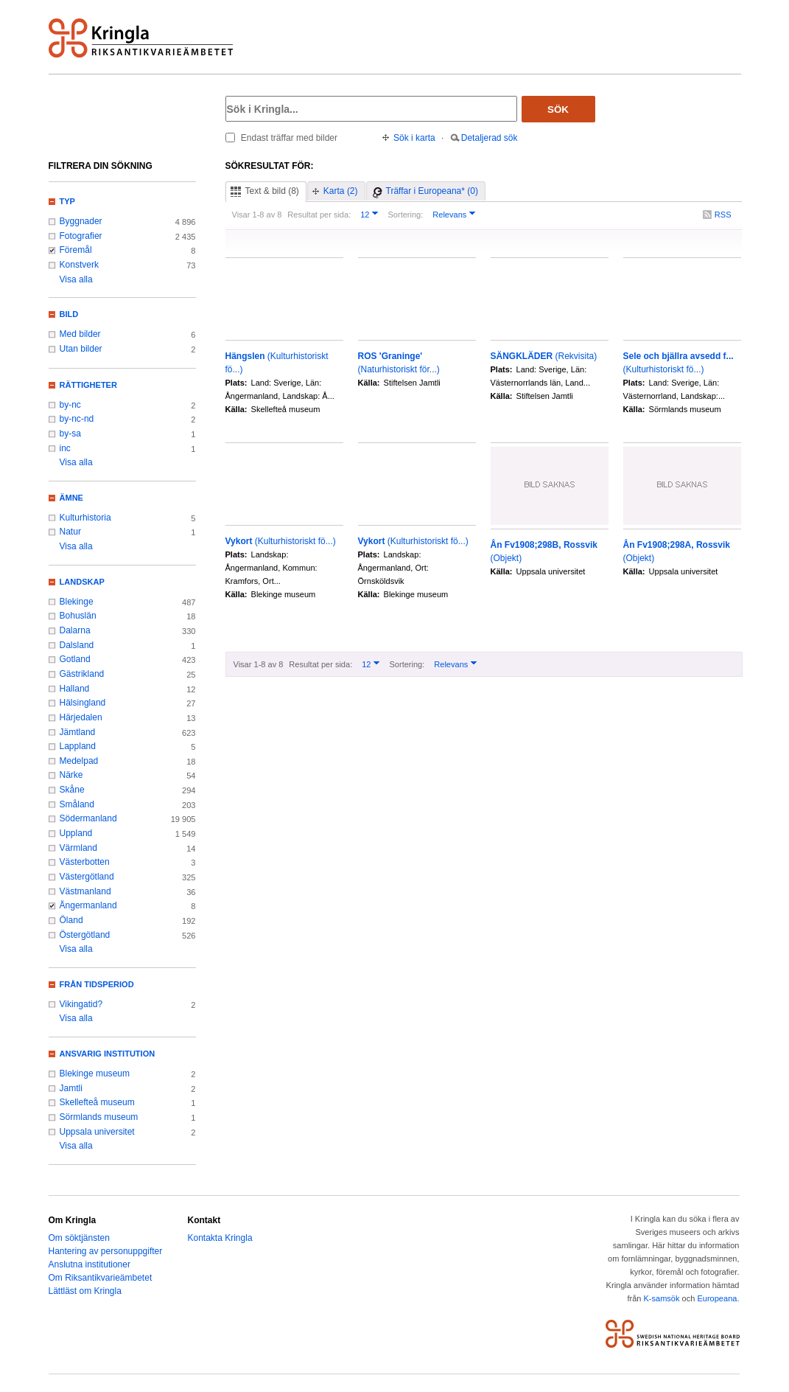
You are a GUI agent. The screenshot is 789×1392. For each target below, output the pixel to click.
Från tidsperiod (97, 984)
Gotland (75, 659)
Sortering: (405, 214)
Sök (558, 109)
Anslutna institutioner (89, 1264)
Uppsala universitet (97, 1132)
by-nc (70, 405)
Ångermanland (88, 905)
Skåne (72, 789)
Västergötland (87, 876)
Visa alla (76, 279)
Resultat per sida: (319, 214)
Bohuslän (78, 615)
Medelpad (79, 761)
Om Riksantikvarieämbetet (100, 1278)
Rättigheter (88, 384)
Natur (70, 531)
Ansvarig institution (107, 1053)
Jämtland (78, 732)
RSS (723, 214)
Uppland (76, 833)
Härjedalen (81, 717)
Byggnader (81, 221)
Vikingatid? (81, 1004)
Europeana (717, 1298)
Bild (69, 314)
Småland (77, 804)
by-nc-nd (77, 419)
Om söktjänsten (79, 1238)
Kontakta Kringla (220, 1238)
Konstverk (79, 265)
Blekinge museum (95, 1073)
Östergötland (85, 935)
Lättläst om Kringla (85, 1291)
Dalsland (77, 645)
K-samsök (661, 1298)
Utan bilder (81, 349)
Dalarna (75, 630)
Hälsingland (83, 702)
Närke (71, 775)
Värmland (78, 848)
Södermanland (88, 818)
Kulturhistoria (85, 517)
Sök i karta (414, 138)
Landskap (82, 581)
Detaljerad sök (489, 138)
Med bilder (80, 334)
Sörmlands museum (99, 1117)
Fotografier (81, 236)
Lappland (78, 746)
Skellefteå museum (97, 1102)
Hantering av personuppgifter (106, 1251)
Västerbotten (85, 862)
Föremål (76, 250)
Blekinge (77, 601)
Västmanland (85, 891)
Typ (67, 201)
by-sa (70, 433)
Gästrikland (82, 674)
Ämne (71, 497)
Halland (75, 688)
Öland (71, 920)
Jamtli (71, 1088)
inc (65, 448)
